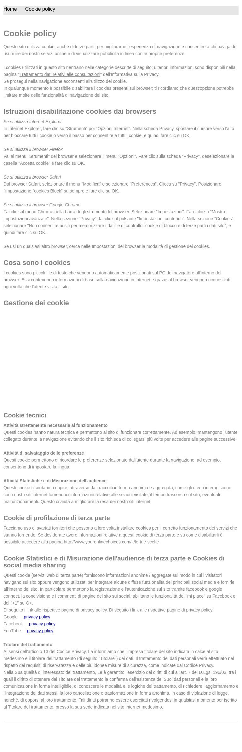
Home (10, 9)
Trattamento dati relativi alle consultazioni (60, 74)
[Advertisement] (121, 358)
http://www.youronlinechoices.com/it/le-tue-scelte (111, 541)
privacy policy (37, 616)
